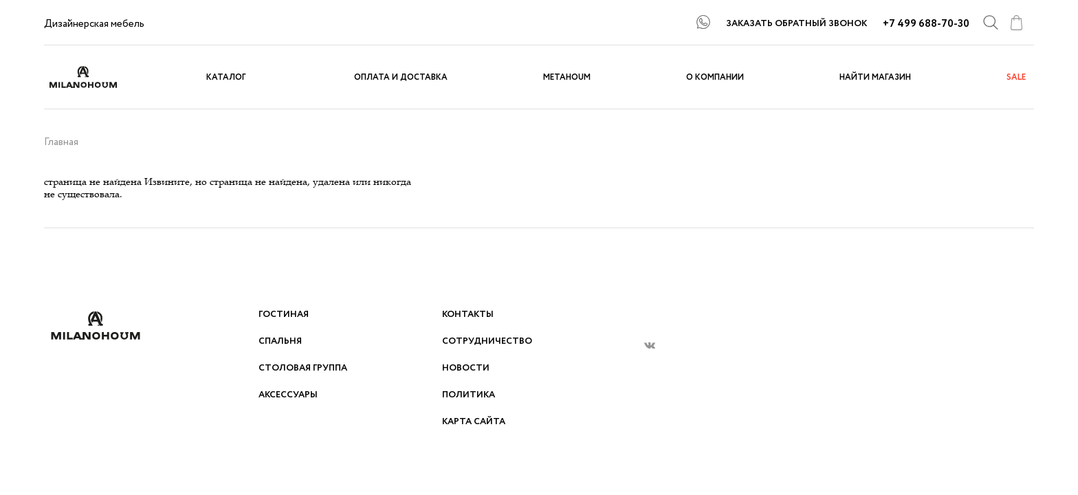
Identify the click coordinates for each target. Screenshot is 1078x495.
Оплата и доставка (401, 77)
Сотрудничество (487, 341)
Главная (61, 142)
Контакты (468, 314)
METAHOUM (567, 77)
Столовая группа (302, 368)
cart (1016, 22)
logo (95, 77)
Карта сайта (473, 421)
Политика (468, 395)
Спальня (280, 341)
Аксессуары (288, 395)
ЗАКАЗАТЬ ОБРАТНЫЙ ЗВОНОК (796, 23)
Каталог (226, 77)
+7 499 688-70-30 (926, 24)
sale (1016, 77)
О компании (715, 77)
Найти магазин (875, 77)
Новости (466, 368)
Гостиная (283, 314)
